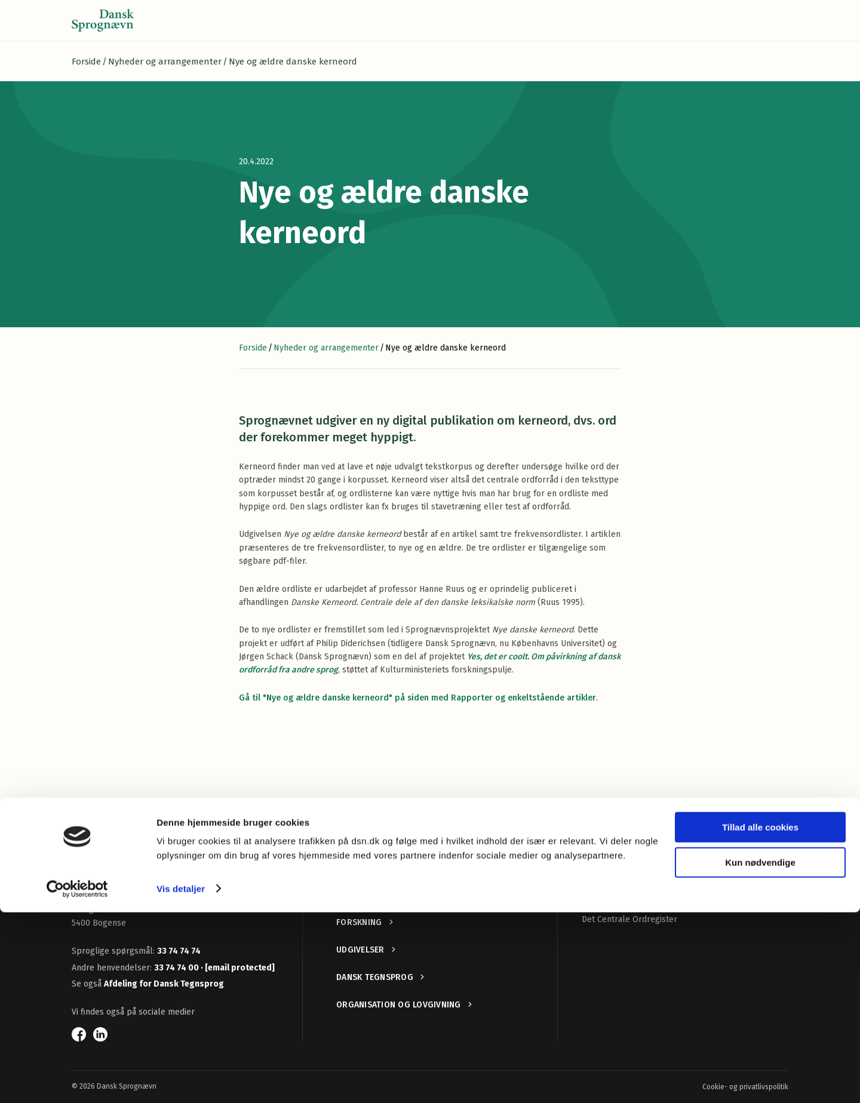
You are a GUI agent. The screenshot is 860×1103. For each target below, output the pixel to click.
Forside (86, 61)
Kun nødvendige (760, 1053)
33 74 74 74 (179, 951)
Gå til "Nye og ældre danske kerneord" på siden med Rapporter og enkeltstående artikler (417, 698)
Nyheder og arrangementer (165, 61)
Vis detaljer (180, 1079)
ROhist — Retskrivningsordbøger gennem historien (679, 899)
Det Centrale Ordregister (629, 919)
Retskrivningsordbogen (626, 860)
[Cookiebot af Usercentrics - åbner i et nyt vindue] (77, 1080)
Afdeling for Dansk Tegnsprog (164, 984)
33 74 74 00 (177, 968)
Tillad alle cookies (760, 1018)
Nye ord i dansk (611, 879)
